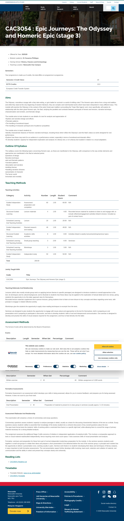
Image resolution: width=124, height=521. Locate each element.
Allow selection (107, 503)
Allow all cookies (108, 497)
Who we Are (47, 9)
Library (72, 2)
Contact (116, 2)
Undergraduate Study (14, 2)
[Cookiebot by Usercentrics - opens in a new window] (12, 517)
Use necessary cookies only (108, 508)
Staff (91, 2)
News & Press (100, 2)
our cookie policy (79, 504)
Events (109, 2)
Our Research (73, 9)
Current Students (82, 2)
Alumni (97, 9)
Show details (101, 517)
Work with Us (87, 9)
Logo (14, 9)
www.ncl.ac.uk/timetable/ (32, 473)
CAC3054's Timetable (17, 476)
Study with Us (60, 9)
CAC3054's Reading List (18, 462)
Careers (64, 2)
